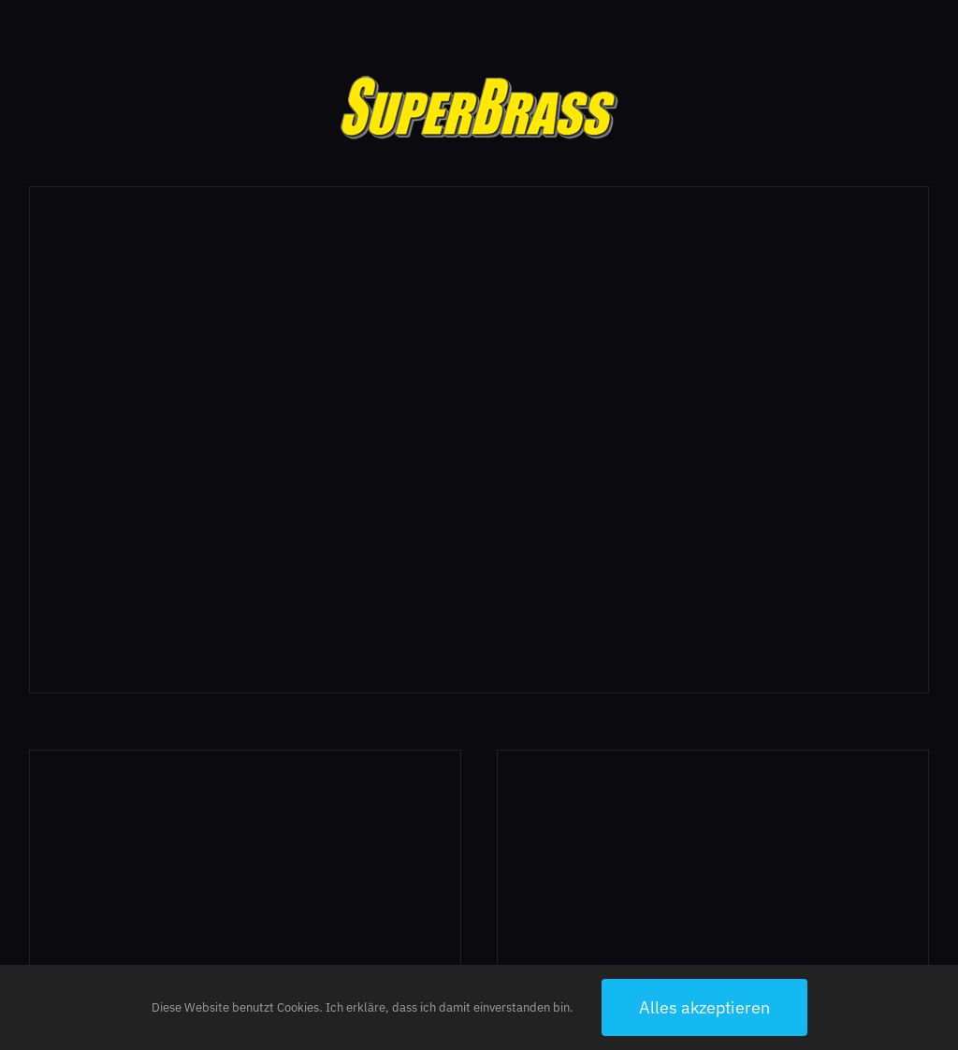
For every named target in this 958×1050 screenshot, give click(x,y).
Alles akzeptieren (704, 1007)
